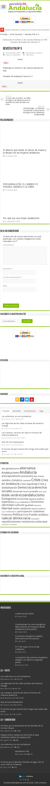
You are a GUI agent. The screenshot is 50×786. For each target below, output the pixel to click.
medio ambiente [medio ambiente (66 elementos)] (22, 508)
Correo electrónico (12, 277)
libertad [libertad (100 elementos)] (7, 508)
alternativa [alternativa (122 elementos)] (27, 468)
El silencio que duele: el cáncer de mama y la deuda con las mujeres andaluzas (24, 151)
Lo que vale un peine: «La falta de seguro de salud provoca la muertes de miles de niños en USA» (19, 100)
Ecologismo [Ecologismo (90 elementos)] (9, 498)
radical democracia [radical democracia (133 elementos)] (16, 518)
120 (15, 767)
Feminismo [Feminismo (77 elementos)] (37, 501)
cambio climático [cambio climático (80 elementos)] (12, 480)
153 (31, 754)
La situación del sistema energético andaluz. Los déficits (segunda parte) (31, 659)
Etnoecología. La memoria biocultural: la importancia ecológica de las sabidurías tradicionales (30, 110)
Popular (5, 411)
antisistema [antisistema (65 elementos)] (27, 476)
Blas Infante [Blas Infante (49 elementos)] (39, 476)
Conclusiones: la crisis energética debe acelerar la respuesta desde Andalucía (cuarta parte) (30, 626)
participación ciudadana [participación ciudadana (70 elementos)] (30, 511)
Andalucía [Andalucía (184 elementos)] (28, 472)
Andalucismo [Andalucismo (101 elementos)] (10, 472)
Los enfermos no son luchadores (16, 416)
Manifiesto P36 (22, 751)
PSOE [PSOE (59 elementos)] (25, 515)
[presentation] (23, 298)
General (39, 53)
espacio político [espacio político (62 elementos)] (36, 499)
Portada (3, 34)
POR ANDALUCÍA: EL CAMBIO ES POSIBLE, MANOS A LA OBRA (20, 185)
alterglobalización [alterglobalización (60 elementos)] (10, 468)
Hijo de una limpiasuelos (13, 442)
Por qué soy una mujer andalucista (21, 218)
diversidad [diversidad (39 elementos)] (42, 492)
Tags (41, 411)
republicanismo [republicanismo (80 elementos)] (11, 521)
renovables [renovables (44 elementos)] (35, 519)
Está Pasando (16, 34)
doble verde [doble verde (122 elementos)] (10, 495)
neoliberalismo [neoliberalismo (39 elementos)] (11, 512)
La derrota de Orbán (24, 613)
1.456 (19, 731)
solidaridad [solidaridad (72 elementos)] (41, 521)
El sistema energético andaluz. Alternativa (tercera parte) (29, 637)
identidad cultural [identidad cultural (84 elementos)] (13, 505)
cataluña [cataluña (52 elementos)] (27, 480)
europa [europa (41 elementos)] (17, 502)
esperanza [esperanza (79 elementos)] (8, 501)
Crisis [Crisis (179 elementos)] (35, 480)
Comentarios (30, 411)
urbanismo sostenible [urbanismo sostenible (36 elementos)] (9, 524)
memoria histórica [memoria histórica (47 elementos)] (38, 509)
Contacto (41, 783)
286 (17, 740)
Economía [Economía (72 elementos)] (22, 498)
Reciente (17, 411)
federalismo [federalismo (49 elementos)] (25, 502)
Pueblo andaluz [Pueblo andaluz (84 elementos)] (38, 514)
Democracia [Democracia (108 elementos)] (26, 487)
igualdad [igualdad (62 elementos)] (29, 505)
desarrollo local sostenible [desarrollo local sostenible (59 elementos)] (25, 491)
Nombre (7, 269)
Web (5, 286)
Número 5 (28, 76)
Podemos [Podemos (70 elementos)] (7, 514)
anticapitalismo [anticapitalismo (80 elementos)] (11, 476)
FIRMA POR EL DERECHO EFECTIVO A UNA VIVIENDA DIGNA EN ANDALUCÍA (20, 736)
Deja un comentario (13, 55)
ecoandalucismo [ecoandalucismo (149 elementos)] (32, 495)
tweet (20, 59)
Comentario (8, 245)
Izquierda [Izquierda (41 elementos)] (37, 505)
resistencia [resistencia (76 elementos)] (27, 521)
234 (18, 747)
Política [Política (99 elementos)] (18, 514)
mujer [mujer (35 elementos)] (3, 512)
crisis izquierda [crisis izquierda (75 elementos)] (28, 484)
